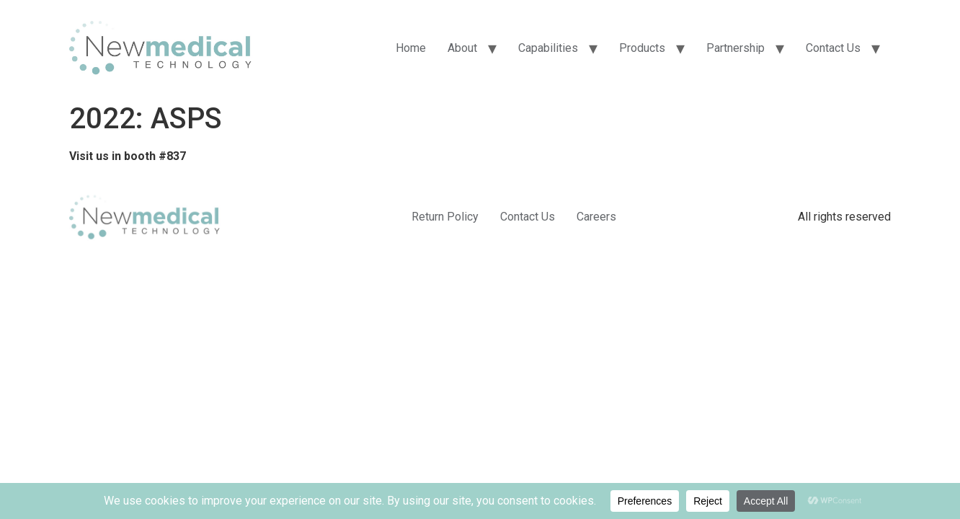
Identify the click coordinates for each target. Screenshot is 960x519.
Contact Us (833, 48)
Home (411, 48)
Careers (596, 216)
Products (642, 48)
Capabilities (548, 48)
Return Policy (445, 216)
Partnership (735, 48)
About (462, 48)
